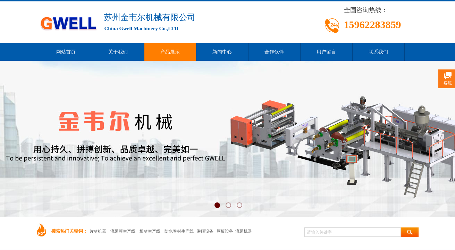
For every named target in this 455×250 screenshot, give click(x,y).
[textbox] (352, 232)
